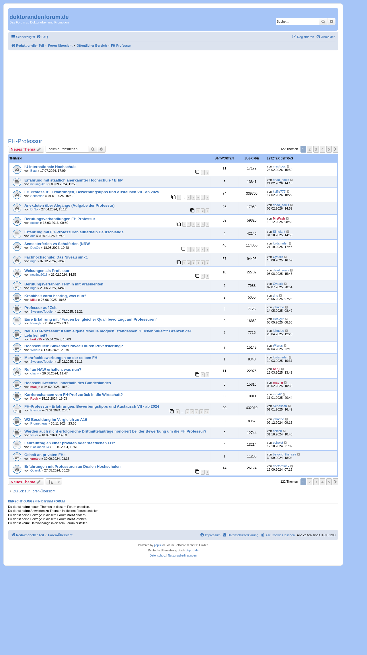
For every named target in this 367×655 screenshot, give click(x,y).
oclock (34, 222)
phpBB (158, 545)
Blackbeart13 (39, 447)
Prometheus (38, 423)
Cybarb (278, 257)
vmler (34, 435)
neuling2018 (39, 184)
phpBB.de (192, 550)
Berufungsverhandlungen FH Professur (59, 219)
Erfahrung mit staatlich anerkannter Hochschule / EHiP (73, 180)
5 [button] (329, 149)
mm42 (277, 394)
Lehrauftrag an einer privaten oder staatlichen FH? (69, 443)
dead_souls (281, 179)
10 (206, 412)
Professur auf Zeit (40, 307)
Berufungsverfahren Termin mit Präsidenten (63, 284)
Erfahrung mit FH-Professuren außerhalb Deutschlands (74, 232)
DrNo (34, 209)
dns (33, 236)
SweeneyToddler (42, 311)
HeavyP (36, 323)
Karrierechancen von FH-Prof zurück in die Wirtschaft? (73, 394)
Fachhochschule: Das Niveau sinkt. (56, 257)
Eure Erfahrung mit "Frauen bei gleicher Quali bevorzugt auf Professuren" (90, 319)
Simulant (279, 231)
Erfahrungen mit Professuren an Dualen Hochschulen (72, 466)
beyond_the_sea (284, 454)
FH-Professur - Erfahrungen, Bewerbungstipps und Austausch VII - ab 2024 (91, 406)
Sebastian (37, 196)
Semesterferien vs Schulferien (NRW (57, 244)
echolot (278, 442)
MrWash (279, 218)
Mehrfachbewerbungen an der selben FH (60, 358)
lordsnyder (280, 243)
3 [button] (316, 149)
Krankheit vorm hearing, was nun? (55, 296)
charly (34, 373)
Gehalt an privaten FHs (45, 455)
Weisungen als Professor (46, 271)
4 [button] (322, 149)
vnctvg (35, 458)
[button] (335, 149)
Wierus (35, 350)
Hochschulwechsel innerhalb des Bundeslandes (67, 383)
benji (276, 369)
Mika (33, 299)
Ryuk (34, 398)
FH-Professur (25, 141)
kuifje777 (279, 191)
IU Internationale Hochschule (50, 167)
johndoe (278, 307)
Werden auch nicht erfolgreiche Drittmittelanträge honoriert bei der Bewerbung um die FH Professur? (115, 431)
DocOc (35, 247)
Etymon (35, 410)
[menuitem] (42, 36)
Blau (33, 170)
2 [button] (310, 149)
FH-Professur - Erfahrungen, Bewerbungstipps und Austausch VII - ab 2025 (91, 192)
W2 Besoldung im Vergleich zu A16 (55, 419)
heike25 (36, 339)
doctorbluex (281, 466)
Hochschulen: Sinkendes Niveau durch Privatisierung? (73, 346)
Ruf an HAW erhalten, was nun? (52, 369)
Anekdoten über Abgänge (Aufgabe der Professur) (69, 205)
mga (33, 261)
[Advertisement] (173, 93)
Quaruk (35, 470)
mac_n (35, 386)
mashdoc (279, 166)
